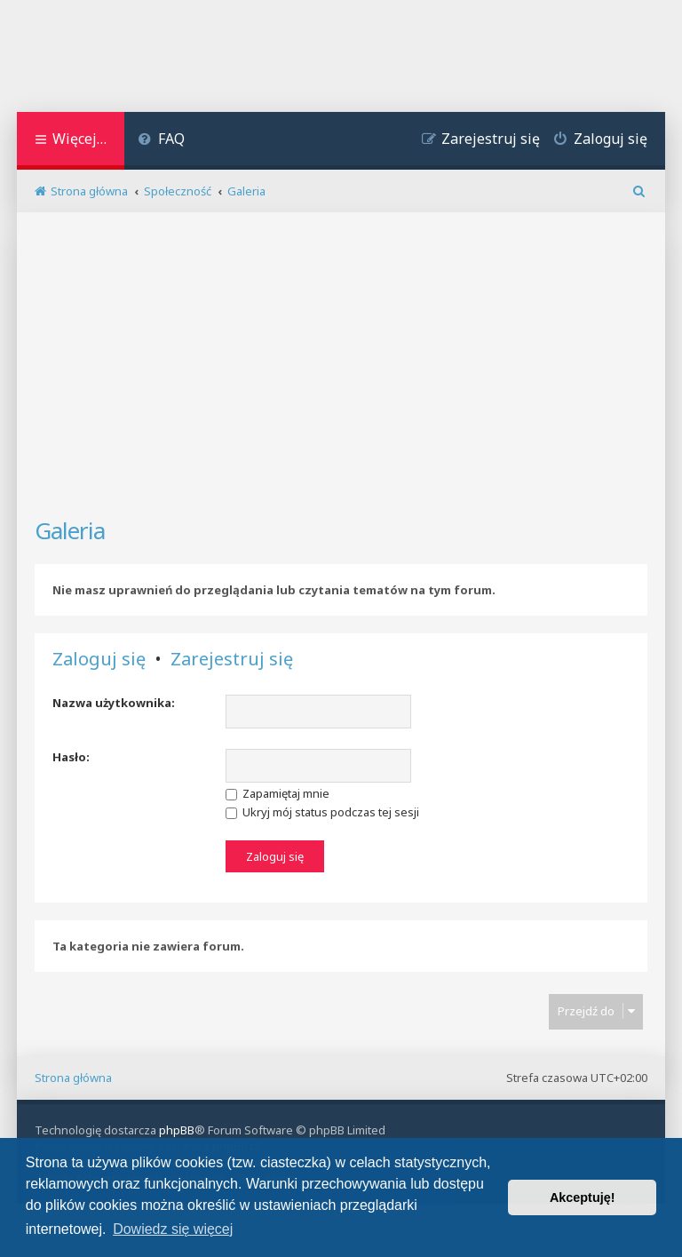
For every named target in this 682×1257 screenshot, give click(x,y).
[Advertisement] (341, 372)
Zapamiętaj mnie (277, 793)
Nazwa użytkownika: (113, 703)
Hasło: (71, 757)
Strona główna (73, 1078)
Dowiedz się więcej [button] (173, 1229)
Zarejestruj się (231, 659)
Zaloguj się (99, 659)
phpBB (176, 1130)
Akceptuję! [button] (582, 1197)
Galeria (70, 530)
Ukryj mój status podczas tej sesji (322, 812)
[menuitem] (161, 141)
